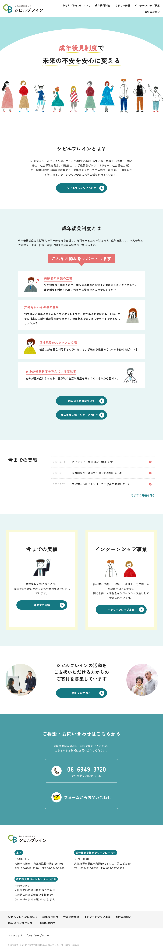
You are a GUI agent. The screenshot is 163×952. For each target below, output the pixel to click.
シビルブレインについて (76, 5)
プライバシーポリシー (37, 935)
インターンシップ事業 (147, 5)
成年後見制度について (86, 401)
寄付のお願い (152, 11)
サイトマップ (15, 935)
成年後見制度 (102, 5)
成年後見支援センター (21, 923)
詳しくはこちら (88, 693)
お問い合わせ (48, 923)
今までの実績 (122, 5)
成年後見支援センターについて (82, 415)
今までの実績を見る (143, 495)
